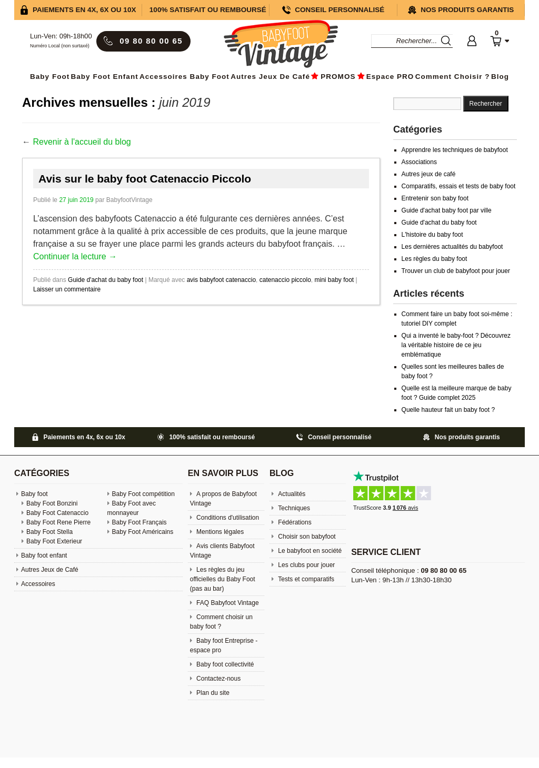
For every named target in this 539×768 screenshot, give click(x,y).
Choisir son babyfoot (306, 536)
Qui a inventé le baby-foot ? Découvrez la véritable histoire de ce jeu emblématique (456, 345)
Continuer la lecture (75, 256)
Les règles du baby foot (434, 258)
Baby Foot (49, 76)
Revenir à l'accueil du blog (82, 141)
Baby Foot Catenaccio (57, 513)
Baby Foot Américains (143, 531)
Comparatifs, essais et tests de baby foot (459, 186)
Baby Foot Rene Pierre (58, 522)
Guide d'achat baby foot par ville (447, 210)
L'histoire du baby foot (432, 234)
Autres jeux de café (429, 174)
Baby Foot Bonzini (51, 503)
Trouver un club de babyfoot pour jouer (456, 271)
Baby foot (34, 494)
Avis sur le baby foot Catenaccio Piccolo (144, 179)
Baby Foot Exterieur (54, 541)
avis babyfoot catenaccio (221, 280)
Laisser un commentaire (67, 289)
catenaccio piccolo (285, 280)
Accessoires (38, 584)
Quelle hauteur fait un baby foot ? (448, 409)
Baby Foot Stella (49, 531)
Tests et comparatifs (305, 579)
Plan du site (212, 692)
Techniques (293, 508)
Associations (419, 162)
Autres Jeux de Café (270, 76)
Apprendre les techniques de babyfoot (455, 150)
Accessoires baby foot (184, 76)
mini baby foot (334, 280)
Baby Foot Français (139, 522)
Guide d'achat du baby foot (105, 280)
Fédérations (294, 522)
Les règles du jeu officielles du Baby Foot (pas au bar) (222, 579)
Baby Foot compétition (143, 494)
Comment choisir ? (452, 76)
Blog (500, 76)
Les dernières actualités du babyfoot (452, 246)
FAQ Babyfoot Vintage (227, 603)
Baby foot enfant (104, 76)
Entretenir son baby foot (435, 198)
